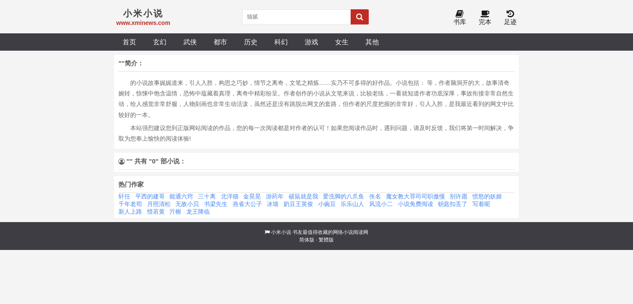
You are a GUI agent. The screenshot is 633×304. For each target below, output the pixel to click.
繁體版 (326, 240)
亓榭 (175, 211)
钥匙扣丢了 (452, 204)
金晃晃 (252, 196)
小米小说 (281, 232)
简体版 (306, 240)
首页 (129, 42)
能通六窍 (181, 196)
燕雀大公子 (247, 204)
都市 (220, 42)
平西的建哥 (150, 196)
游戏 (311, 42)
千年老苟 (130, 204)
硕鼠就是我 (303, 196)
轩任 (124, 196)
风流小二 (381, 204)
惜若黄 (156, 211)
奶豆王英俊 (298, 204)
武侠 (190, 42)
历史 (250, 42)
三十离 (207, 196)
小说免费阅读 (415, 204)
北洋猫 (230, 196)
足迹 (510, 18)
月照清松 (159, 204)
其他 (372, 42)
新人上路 (130, 211)
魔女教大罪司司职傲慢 (415, 196)
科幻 (281, 42)
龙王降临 (198, 211)
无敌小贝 (187, 204)
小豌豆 (327, 204)
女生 (342, 42)
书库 (459, 18)
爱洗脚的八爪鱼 (343, 196)
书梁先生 (216, 204)
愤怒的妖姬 (487, 196)
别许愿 (458, 196)
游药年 (275, 196)
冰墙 (273, 204)
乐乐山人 (352, 204)
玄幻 (159, 42)
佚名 (375, 196)
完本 (485, 18)
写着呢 (481, 204)
